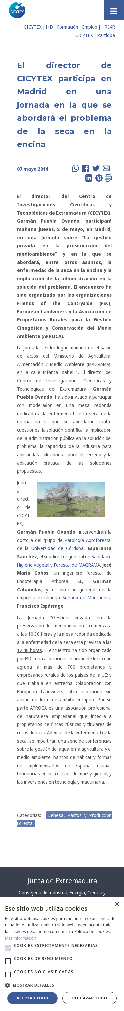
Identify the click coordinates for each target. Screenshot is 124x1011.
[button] (8, 948)
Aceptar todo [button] (32, 998)
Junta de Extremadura (62, 880)
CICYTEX (33, 27)
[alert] (62, 954)
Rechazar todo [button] (89, 998)
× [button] (116, 904)
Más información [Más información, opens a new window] (20, 938)
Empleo (89, 27)
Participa (106, 35)
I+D (49, 27)
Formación (67, 27)
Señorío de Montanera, (87, 597)
